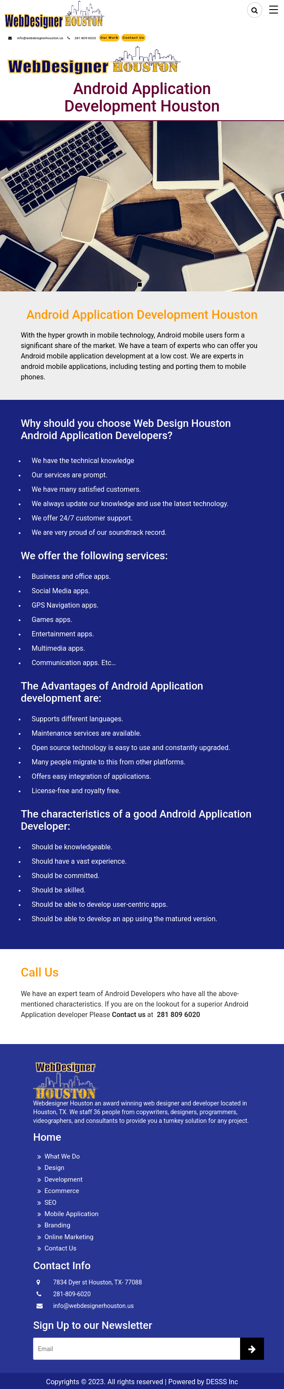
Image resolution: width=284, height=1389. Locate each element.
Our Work (109, 38)
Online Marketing (69, 1237)
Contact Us (133, 38)
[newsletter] (252, 1349)
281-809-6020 (81, 38)
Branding (57, 1225)
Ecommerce (61, 1191)
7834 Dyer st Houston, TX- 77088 (97, 1282)
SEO (50, 1203)
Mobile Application (71, 1214)
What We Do (62, 1156)
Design (54, 1168)
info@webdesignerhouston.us (35, 38)
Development (63, 1179)
